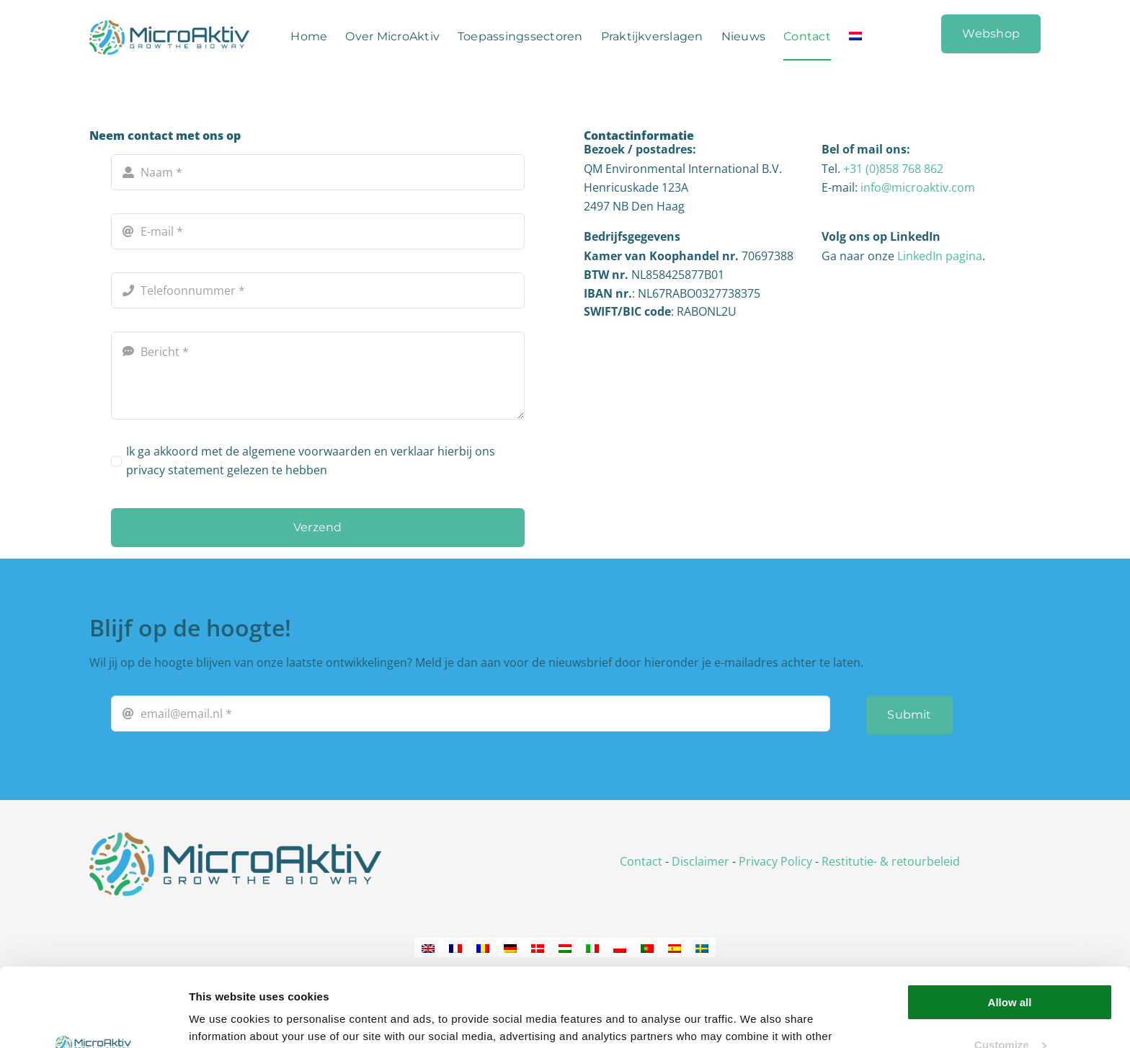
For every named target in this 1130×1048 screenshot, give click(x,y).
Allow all (1010, 929)
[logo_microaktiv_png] (235, 838)
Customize (1010, 970)
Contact (641, 861)
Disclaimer (700, 861)
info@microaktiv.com (917, 187)
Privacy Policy (775, 861)
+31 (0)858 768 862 (893, 169)
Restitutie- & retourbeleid (891, 861)
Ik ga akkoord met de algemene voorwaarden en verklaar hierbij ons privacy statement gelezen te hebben (310, 460)
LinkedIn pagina (939, 256)
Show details (222, 1019)
